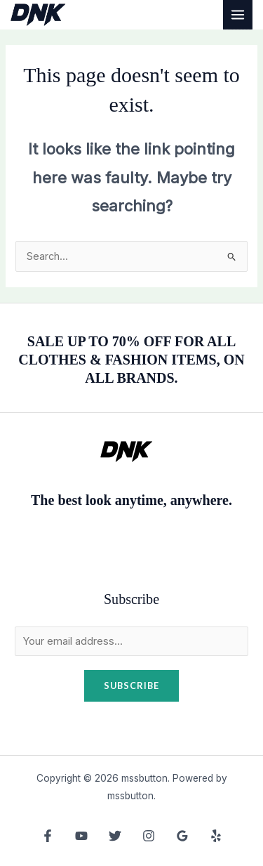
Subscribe (131, 685)
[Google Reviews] (182, 835)
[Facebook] (47, 835)
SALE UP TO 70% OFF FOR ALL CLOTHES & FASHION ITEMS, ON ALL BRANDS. (131, 360)
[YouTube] (81, 835)
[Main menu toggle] (237, 14)
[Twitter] (115, 835)
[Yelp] (216, 835)
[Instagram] (148, 835)
